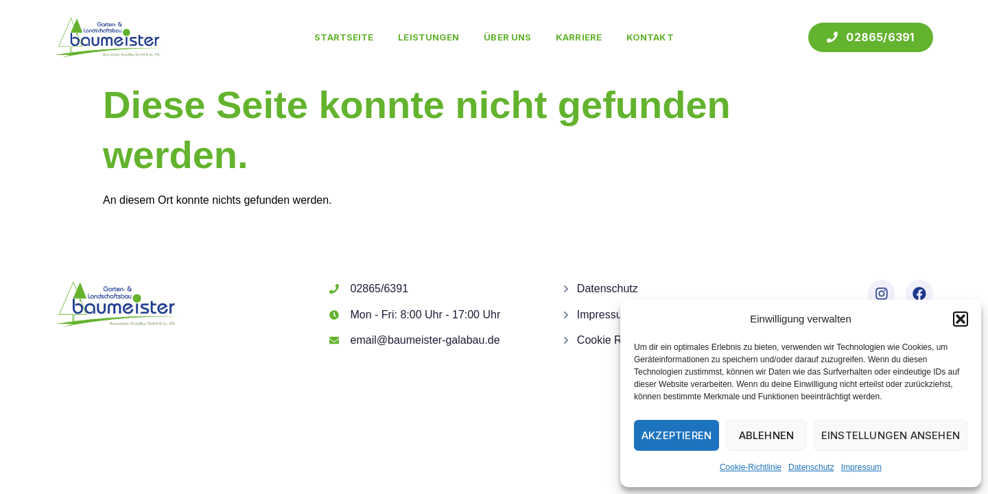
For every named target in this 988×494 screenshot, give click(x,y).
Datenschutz (811, 467)
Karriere (579, 37)
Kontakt (650, 37)
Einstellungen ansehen (890, 435)
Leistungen (428, 37)
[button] (960, 319)
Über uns (507, 37)
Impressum (861, 467)
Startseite (343, 37)
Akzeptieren (676, 435)
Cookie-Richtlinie (750, 467)
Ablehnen (767, 435)
